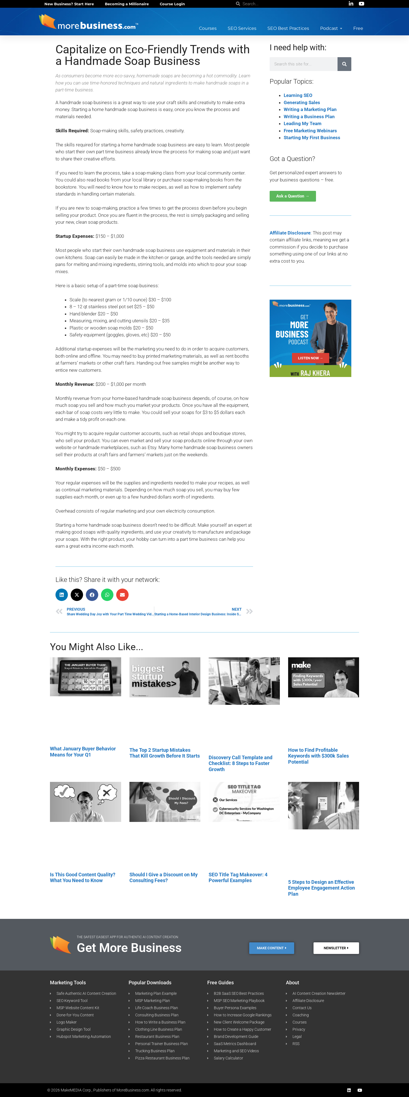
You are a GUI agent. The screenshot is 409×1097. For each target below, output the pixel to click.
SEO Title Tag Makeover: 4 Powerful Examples (238, 878)
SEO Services (242, 28)
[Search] (344, 64)
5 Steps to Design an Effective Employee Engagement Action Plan (321, 888)
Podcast (331, 28)
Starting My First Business (312, 137)
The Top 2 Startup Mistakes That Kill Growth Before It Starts (164, 753)
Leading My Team (303, 123)
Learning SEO (298, 95)
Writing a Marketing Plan (310, 109)
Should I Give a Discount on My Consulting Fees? (163, 878)
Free (358, 28)
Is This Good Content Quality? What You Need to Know (82, 878)
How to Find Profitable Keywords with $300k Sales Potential (318, 756)
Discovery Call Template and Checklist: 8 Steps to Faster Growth (240, 763)
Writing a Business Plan (309, 116)
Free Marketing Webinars (310, 130)
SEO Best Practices (288, 28)
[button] (61, 595)
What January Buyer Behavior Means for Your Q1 (83, 752)
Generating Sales (302, 102)
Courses (208, 28)
